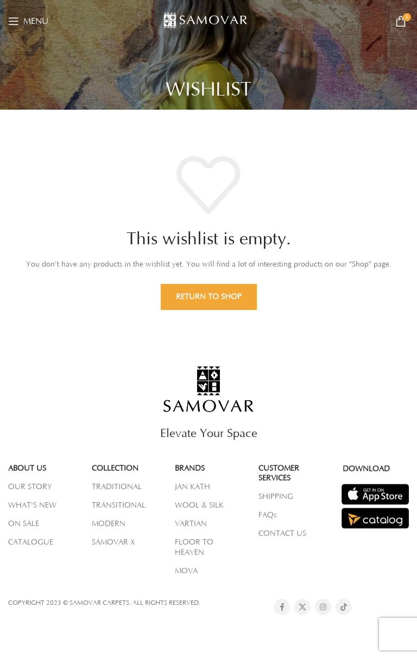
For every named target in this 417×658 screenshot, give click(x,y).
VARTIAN (191, 524)
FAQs (267, 515)
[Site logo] (208, 20)
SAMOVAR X (113, 542)
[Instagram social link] (323, 607)
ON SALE (23, 524)
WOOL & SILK (199, 505)
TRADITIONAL (117, 487)
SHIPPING (275, 496)
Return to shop (209, 297)
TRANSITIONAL (119, 505)
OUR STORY (30, 487)
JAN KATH (192, 487)
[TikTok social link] (344, 607)
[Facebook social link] (282, 607)
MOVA (186, 571)
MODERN (108, 524)
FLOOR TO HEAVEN (194, 547)
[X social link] (302, 607)
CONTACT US (282, 533)
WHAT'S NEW (32, 505)
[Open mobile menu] (28, 21)
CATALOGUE (30, 542)
